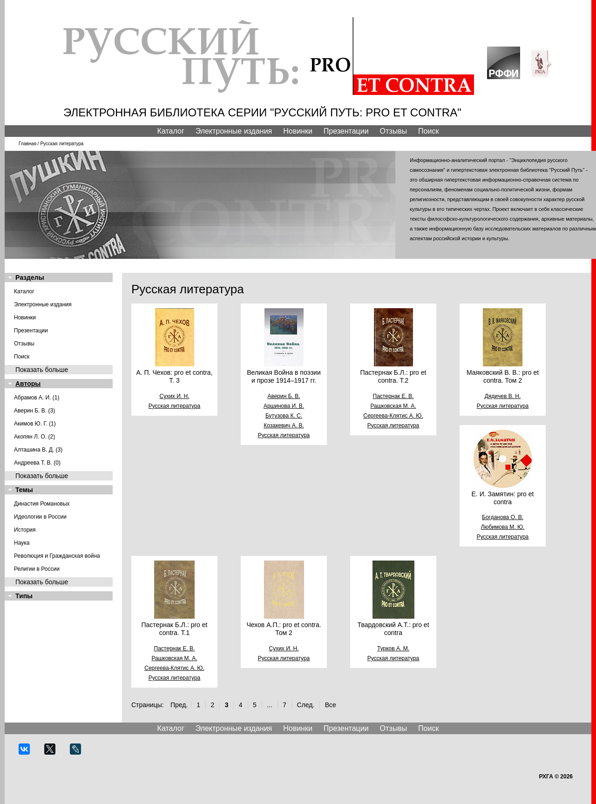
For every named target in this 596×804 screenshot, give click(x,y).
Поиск (428, 131)
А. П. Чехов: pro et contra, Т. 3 (174, 376)
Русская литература (175, 406)
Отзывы (393, 131)
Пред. (179, 705)
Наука (21, 543)
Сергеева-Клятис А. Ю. (393, 415)
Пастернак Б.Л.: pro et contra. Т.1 (175, 628)
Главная (27, 143)
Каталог (170, 131)
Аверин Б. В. (283, 396)
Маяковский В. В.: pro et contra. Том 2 (503, 376)
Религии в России (37, 569)
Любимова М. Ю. (503, 527)
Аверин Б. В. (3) (34, 410)
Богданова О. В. (502, 517)
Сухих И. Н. (175, 396)
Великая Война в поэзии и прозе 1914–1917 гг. (283, 376)
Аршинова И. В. (284, 406)
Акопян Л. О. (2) (34, 436)
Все (330, 705)
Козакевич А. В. (284, 425)
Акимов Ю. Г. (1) (35, 423)
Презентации (346, 131)
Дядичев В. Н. (503, 396)
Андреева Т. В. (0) (37, 462)
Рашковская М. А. (393, 406)
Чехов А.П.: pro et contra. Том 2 (283, 628)
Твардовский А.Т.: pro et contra (393, 628)
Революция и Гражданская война (57, 556)
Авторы (28, 383)
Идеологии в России (40, 516)
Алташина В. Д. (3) (38, 449)
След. (305, 705)
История (25, 530)
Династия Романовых (42, 503)
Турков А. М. (393, 648)
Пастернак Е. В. (393, 396)
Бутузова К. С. (283, 415)
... (269, 705)
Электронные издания (234, 131)
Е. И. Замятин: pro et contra (503, 498)
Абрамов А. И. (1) (37, 397)
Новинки (297, 131)
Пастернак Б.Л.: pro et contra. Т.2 (393, 376)
